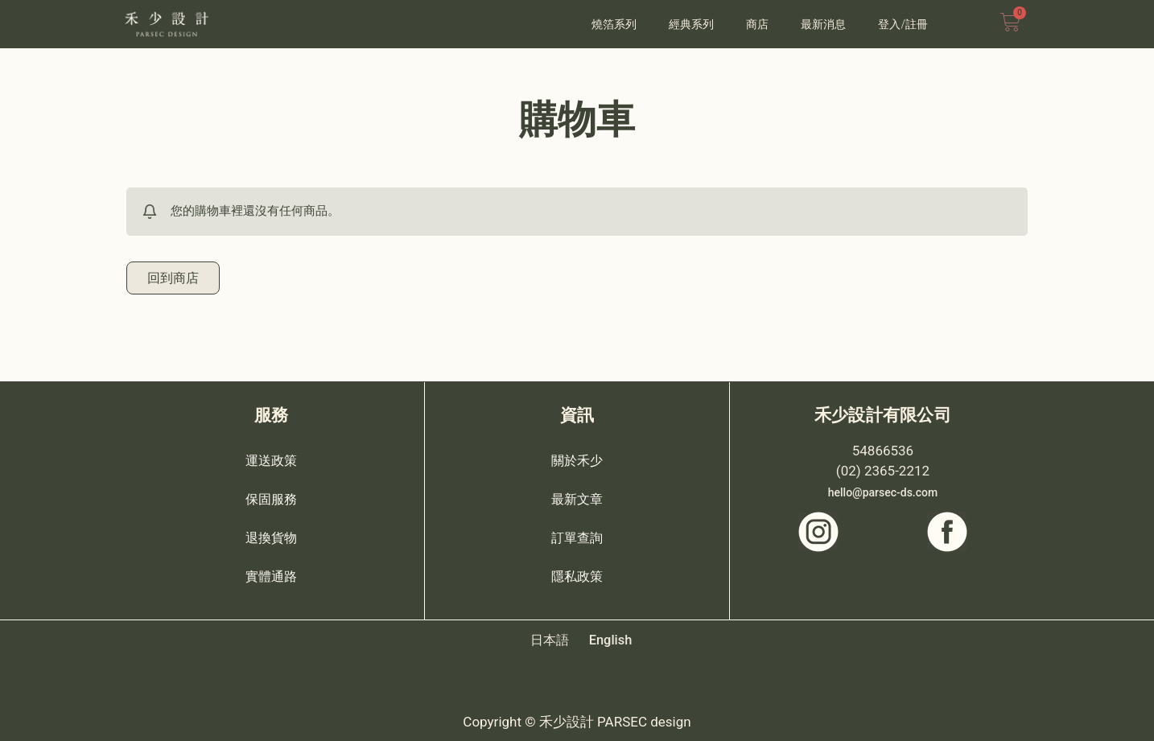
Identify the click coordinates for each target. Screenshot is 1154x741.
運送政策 (271, 459)
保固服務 (271, 498)
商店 (757, 24)
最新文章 (577, 498)
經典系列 (691, 24)
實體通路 (271, 575)
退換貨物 (271, 537)
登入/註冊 (903, 24)
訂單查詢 (577, 537)
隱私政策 (577, 575)
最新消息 (823, 24)
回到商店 (174, 278)
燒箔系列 (614, 24)
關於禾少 (577, 459)
